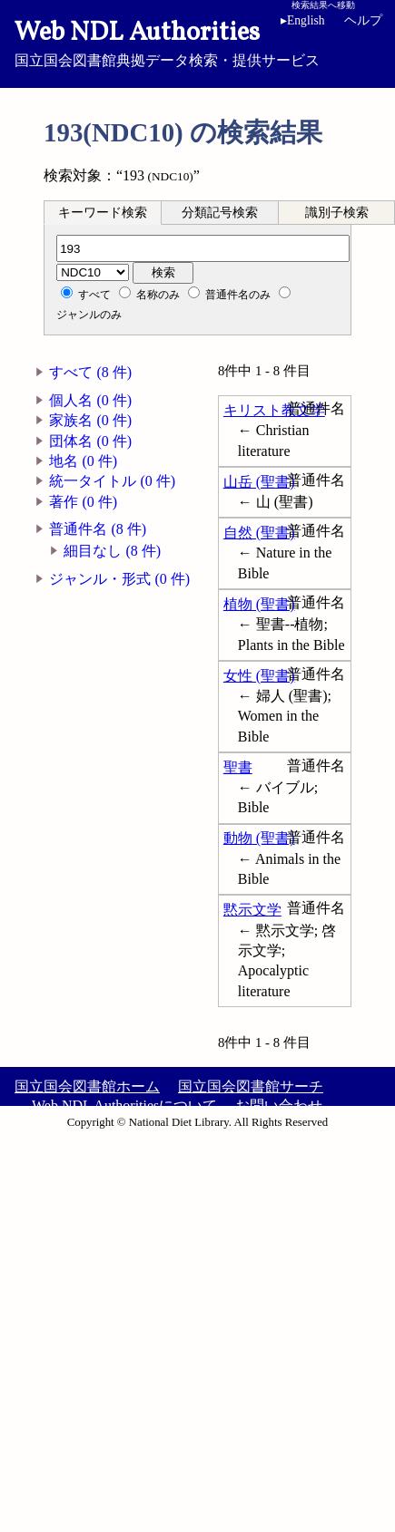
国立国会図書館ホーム (87, 1086)
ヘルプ (363, 20)
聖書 (237, 767)
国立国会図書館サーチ (250, 1086)
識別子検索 (337, 212)
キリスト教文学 (274, 410)
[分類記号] (203, 248)
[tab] (103, 212)
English (303, 20)
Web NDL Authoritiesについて (124, 1105)
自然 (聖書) (259, 532)
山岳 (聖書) (259, 482)
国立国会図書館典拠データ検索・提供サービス (197, 41)
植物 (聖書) (259, 604)
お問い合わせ (278, 1105)
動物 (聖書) (259, 838)
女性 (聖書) (259, 676)
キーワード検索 (102, 212)
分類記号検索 (220, 212)
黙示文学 (252, 909)
